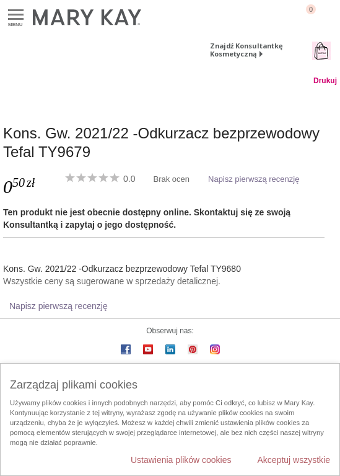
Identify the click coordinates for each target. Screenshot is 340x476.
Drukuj (325, 80)
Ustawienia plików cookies (181, 460)
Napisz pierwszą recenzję (253, 179)
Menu (16, 15)
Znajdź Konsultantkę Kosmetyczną (246, 50)
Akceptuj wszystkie (294, 460)
